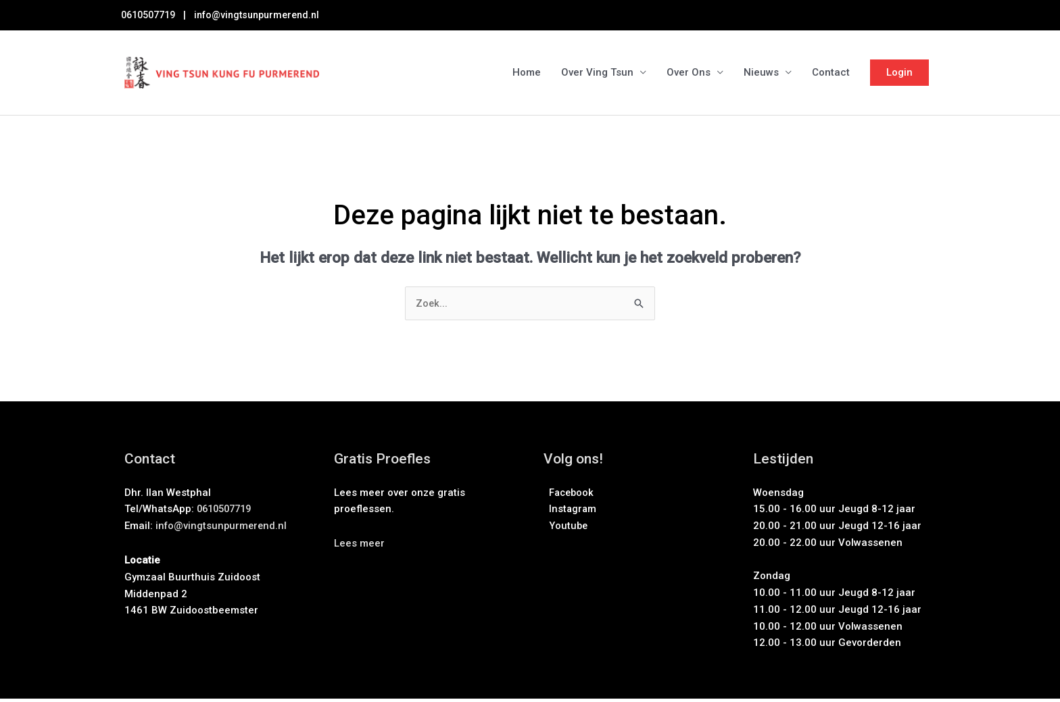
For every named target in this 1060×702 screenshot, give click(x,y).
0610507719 (151, 15)
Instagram (571, 512)
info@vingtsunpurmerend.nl (268, 15)
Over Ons (688, 74)
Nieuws (761, 74)
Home (526, 74)
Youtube (566, 529)
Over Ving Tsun (597, 74)
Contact (831, 74)
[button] (359, 547)
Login (899, 74)
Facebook (570, 496)
